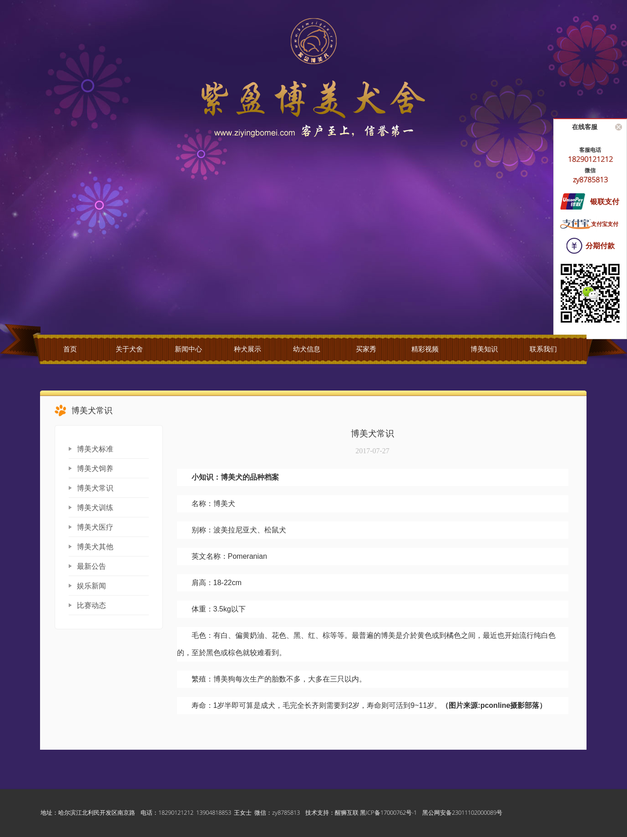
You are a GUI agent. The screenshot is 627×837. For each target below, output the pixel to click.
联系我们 (543, 349)
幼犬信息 (306, 349)
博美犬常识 (95, 488)
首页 (70, 349)
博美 (228, 477)
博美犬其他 (95, 547)
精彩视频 (425, 349)
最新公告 (91, 566)
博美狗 (224, 679)
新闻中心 (188, 349)
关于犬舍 (129, 349)
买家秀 (366, 349)
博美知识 (484, 349)
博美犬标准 (95, 449)
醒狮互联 (347, 812)
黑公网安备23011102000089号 (462, 812)
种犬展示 (247, 349)
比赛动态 (91, 605)
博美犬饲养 (95, 468)
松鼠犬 (275, 530)
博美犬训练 (95, 507)
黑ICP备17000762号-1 (388, 812)
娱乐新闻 (91, 586)
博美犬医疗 (95, 527)
